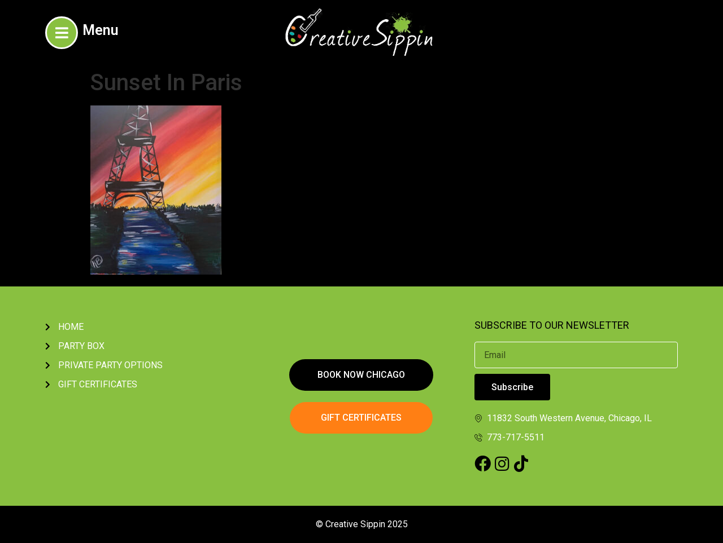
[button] (361, 375)
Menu (100, 30)
